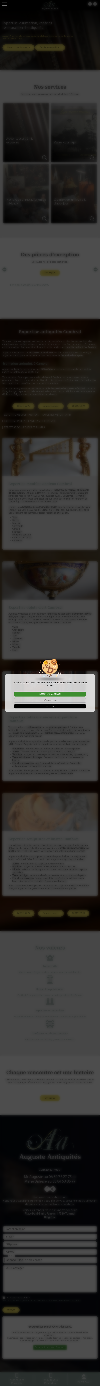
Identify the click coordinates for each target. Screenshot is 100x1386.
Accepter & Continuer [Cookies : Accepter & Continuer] (50, 694)
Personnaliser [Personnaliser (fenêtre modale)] (50, 706)
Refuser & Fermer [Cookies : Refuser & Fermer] (50, 700)
